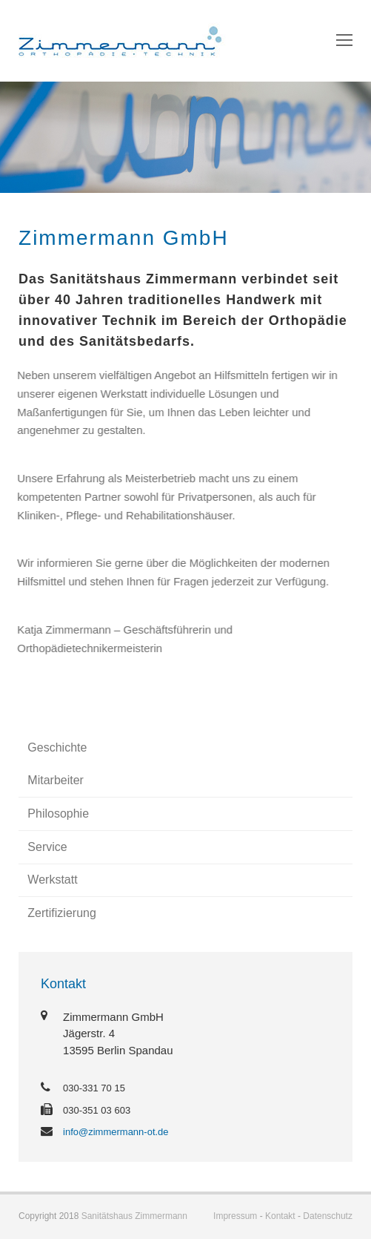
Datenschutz (327, 1216)
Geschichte (57, 747)
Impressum (235, 1216)
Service (47, 847)
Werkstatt (52, 879)
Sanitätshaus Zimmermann (134, 1216)
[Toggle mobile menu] (344, 41)
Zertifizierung (61, 913)
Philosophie (58, 813)
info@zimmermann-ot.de (116, 1131)
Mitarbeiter (55, 780)
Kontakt (280, 1216)
